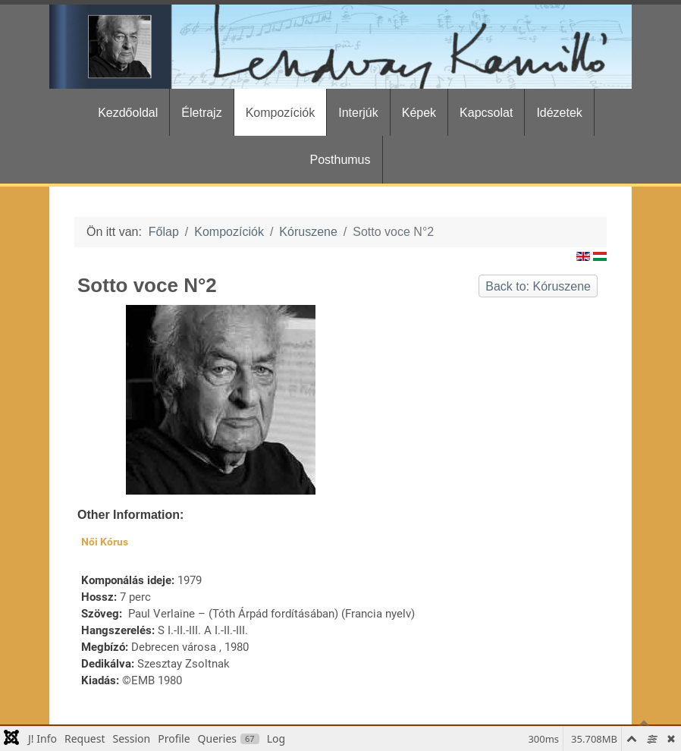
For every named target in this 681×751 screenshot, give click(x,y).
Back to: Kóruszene (538, 286)
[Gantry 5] (340, 47)
